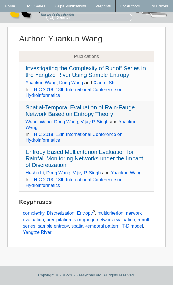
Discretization (60, 213)
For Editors (159, 6)
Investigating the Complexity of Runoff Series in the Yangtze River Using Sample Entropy (85, 71)
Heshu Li (34, 172)
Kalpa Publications (70, 6)
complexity (33, 213)
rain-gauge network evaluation (104, 219)
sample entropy (53, 226)
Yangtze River (37, 232)
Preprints (103, 6)
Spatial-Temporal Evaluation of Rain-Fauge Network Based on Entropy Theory (80, 110)
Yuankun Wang (40, 82)
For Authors (130, 6)
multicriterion (110, 213)
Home (10, 6)
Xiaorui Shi (104, 82)
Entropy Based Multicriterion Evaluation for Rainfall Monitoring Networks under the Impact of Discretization (84, 158)
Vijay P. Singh (95, 121)
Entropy (85, 213)
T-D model (132, 226)
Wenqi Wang (38, 121)
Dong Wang (71, 82)
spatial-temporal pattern (95, 226)
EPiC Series (35, 6)
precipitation (58, 219)
